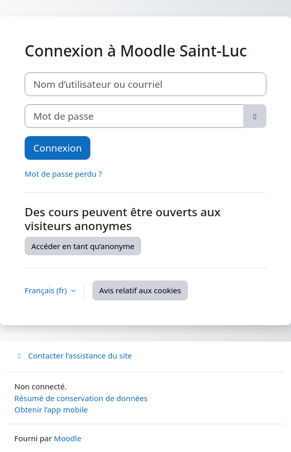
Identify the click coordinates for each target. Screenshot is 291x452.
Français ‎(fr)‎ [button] (47, 290)
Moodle (67, 438)
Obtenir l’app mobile (51, 409)
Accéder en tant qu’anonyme (82, 246)
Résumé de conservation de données (81, 398)
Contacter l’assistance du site (73, 355)
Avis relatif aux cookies (140, 290)
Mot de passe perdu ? (63, 173)
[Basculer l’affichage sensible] (254, 116)
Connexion (57, 147)
